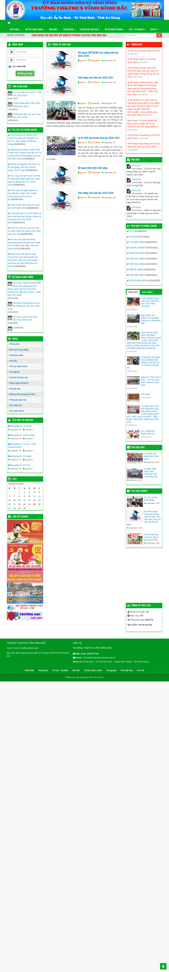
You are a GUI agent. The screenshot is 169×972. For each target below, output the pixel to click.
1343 (140, 480)
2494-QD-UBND (137, 264)
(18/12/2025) (143, 62)
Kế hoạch (136, 165)
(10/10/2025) (132, 150)
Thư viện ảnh (15, 405)
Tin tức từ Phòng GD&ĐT (24, 130)
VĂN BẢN (135, 160)
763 (114, 103)
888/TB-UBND (136, 269)
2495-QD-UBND (137, 258)
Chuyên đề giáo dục (90, 30)
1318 (140, 528)
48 (20, 451)
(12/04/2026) (132, 352)
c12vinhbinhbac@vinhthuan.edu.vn (99, 657)
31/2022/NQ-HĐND (139, 280)
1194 (157, 503)
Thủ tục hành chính (18, 366)
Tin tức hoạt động (35, 30)
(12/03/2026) (146, 437)
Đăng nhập (17, 45)
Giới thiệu (15, 30)
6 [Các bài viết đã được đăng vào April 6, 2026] (9, 496)
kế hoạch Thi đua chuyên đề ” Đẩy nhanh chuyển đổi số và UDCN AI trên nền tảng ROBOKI (142, 123)
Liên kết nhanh (20, 517)
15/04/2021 (95, 103)
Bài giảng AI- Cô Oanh (20, 426)
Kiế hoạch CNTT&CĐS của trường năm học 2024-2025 (98, 54)
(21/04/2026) (132, 310)
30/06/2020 (95, 198)
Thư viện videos (17, 411)
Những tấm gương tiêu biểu (22, 394)
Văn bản (54, 30)
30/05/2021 (95, 82)
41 (20, 460)
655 (114, 82)
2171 (132, 231)
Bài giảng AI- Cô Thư (19, 465)
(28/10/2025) (147, 115)
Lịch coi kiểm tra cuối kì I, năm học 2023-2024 (27, 94)
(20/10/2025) (132, 130)
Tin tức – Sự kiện (60, 670)
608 (114, 198)
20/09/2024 (95, 61)
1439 (157, 543)
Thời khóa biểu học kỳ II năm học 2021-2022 (27, 116)
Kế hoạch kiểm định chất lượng (92, 168)
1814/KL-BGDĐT (138, 247)
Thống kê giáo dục (61, 45)
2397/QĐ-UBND (137, 275)
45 (20, 439)
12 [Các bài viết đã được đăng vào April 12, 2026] (39, 496)
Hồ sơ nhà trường (115, 30)
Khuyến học (15, 389)
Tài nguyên (69, 30)
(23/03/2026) (132, 425)
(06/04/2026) (132, 371)
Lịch (14, 479)
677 (114, 143)
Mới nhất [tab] (133, 292)
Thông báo (14, 344)
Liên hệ (154, 30)
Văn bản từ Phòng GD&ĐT (144, 226)
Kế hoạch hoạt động (22, 277)
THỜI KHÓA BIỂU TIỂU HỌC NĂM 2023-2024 (26, 105)
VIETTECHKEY (96, 677)
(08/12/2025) (138, 77)
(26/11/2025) (142, 95)
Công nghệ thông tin (19, 383)
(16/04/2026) (132, 327)
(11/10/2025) (143, 138)
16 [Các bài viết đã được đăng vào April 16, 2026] (24, 500)
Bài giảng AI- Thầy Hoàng (21, 435)
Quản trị (83, 61)
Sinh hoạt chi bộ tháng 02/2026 (143, 50)
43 (20, 430)
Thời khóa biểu (16, 355)
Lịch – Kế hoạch (137, 30)
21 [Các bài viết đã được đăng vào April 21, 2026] (14, 504)
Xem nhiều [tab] (147, 292)
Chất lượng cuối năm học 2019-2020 (96, 193)
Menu (15, 339)
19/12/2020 (95, 143)
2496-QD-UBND (137, 253)
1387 (157, 462)
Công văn (136, 179)
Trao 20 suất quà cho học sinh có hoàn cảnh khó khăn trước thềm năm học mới (24, 231)
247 (114, 61)
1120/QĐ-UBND (137, 242)
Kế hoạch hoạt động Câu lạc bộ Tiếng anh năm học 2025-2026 (24, 306)
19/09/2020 (95, 173)
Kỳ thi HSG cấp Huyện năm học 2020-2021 (99, 138)
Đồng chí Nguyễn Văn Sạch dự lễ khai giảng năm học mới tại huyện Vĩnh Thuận (24, 167)
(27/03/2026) (132, 388)
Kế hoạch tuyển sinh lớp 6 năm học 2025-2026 (25, 318)
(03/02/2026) (132, 54)
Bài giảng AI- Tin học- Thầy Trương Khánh (22, 445)
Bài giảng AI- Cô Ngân (19, 456)
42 (20, 469)
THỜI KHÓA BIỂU (19, 87)
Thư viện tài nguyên (22, 420)
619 (114, 173)
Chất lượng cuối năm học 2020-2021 (96, 78)
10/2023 (133, 236)
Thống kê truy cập (141, 605)
